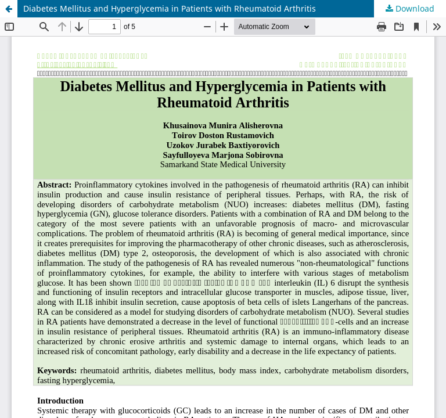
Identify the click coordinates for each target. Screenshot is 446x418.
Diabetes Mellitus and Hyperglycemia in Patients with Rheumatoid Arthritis (169, 8)
